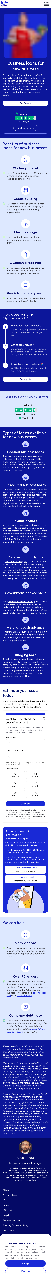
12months (15, 775)
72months (35, 794)
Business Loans (10, 1195)
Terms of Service (11, 1220)
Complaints (8, 1230)
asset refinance (24, 995)
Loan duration (12, 769)
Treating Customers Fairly (16, 1225)
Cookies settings (11, 1235)
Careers (6, 1205)
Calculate (25, 803)
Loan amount (11, 737)
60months (15, 794)
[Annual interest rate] (25, 756)
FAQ (5, 1200)
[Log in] (46, 4)
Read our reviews (25, 128)
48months (35, 784)
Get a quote (25, 379)
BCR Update (9, 1210)
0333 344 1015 (10, 1250)
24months (35, 775)
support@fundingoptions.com (18, 1245)
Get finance (25, 103)
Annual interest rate (14, 751)
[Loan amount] (25, 743)
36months (15, 784)
